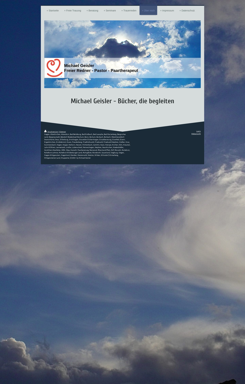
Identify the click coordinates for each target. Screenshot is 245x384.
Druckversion (51, 131)
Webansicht (196, 133)
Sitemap (62, 131)
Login (198, 131)
